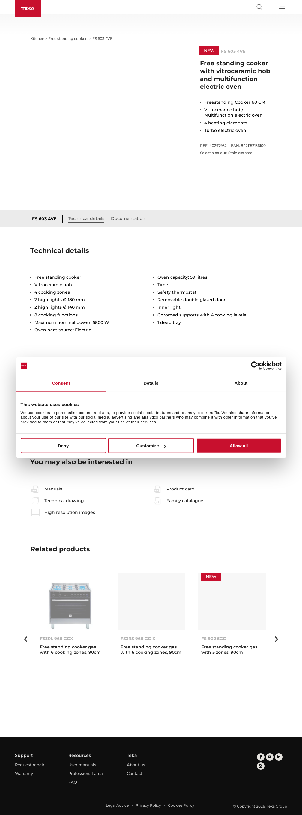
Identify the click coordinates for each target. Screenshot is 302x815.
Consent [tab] (61, 383)
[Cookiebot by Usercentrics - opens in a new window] (255, 365)
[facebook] (261, 757)
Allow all (239, 445)
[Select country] (270, 7)
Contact (134, 773)
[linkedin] (279, 757)
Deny (63, 445)
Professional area (85, 773)
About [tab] (241, 383)
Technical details (86, 218)
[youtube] (270, 757)
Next (276, 639)
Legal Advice (117, 805)
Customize (151, 445)
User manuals (82, 764)
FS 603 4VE (44, 218)
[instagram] (261, 766)
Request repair (29, 764)
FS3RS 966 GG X (138, 638)
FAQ (72, 782)
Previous (26, 639)
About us (136, 764)
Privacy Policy (148, 805)
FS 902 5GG (213, 638)
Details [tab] (151, 383)
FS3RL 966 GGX (56, 638)
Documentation (128, 218)
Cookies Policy (181, 805)
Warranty (24, 773)
